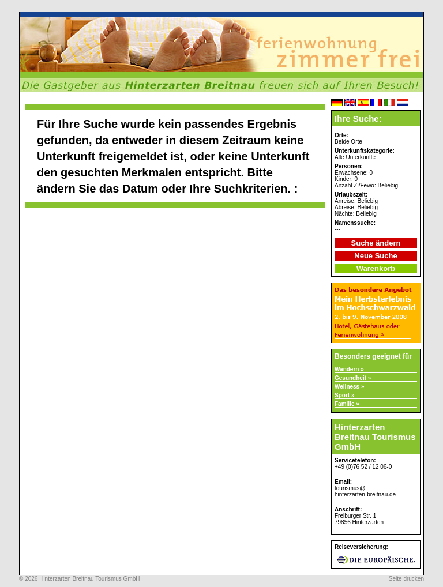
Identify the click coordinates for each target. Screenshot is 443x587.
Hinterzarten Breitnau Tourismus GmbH (89, 578)
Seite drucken (406, 578)
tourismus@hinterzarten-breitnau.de (365, 491)
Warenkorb (375, 268)
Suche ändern (376, 243)
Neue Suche (375, 255)
